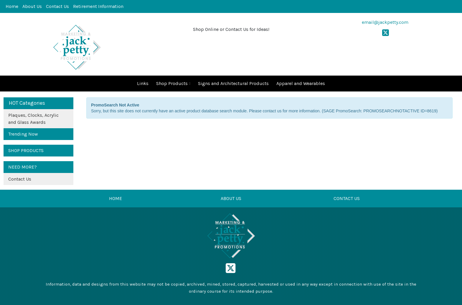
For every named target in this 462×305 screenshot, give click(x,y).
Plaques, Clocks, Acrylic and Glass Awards (33, 118)
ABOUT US (231, 198)
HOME (115, 198)
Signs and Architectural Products (233, 83)
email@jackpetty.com (385, 22)
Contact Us (57, 6)
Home (12, 6)
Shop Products (173, 83)
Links (142, 83)
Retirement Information (98, 6)
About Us (32, 6)
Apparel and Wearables (300, 83)
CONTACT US (347, 198)
